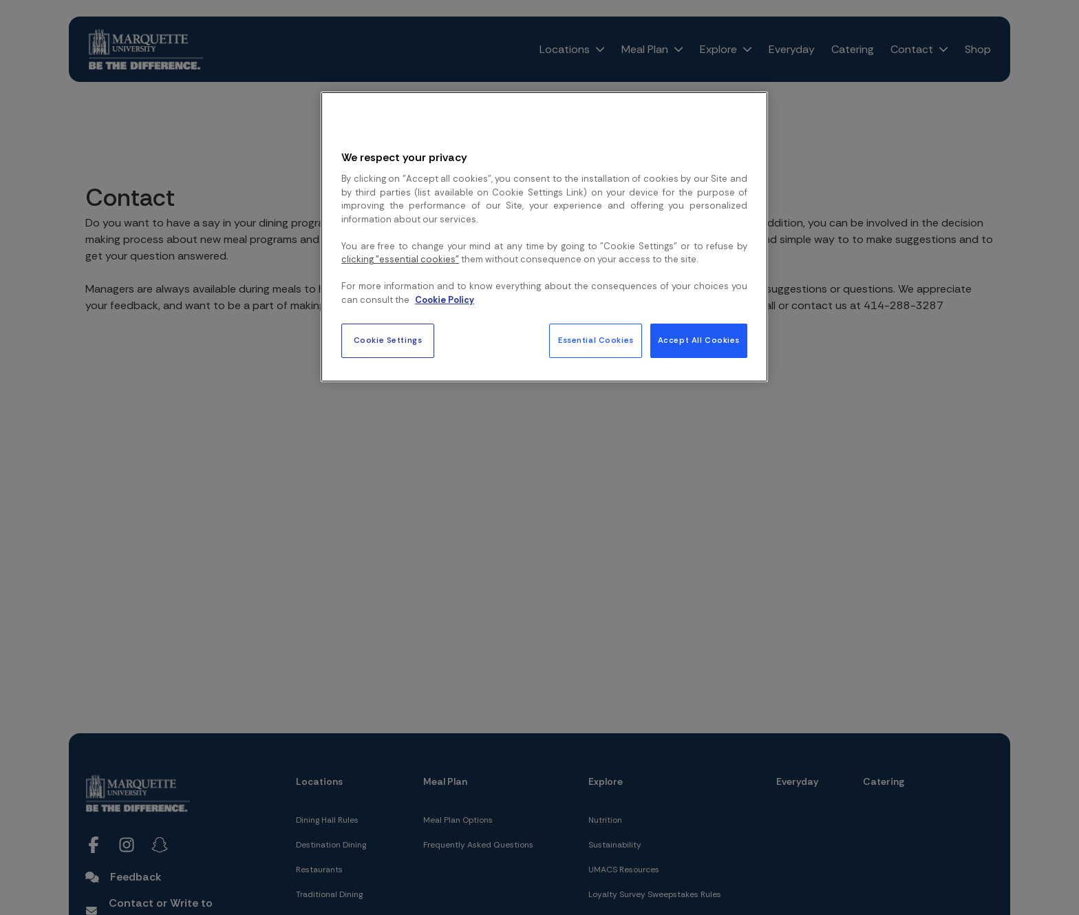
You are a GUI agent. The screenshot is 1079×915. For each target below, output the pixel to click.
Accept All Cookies (699, 340)
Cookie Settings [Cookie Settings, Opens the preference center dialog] (388, 340)
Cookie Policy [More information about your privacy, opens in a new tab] (444, 300)
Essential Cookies (596, 340)
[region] (544, 237)
